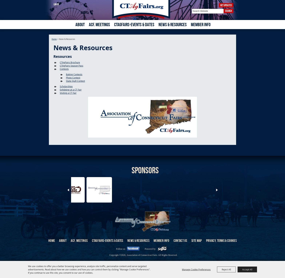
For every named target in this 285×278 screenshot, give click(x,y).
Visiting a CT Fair (68, 92)
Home (54, 39)
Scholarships (66, 86)
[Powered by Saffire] (162, 249)
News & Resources (172, 24)
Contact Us (180, 241)
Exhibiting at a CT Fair (71, 89)
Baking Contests (74, 74)
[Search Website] (208, 11)
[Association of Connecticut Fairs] (142, 9)
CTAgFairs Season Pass (71, 65)
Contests (64, 68)
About (80, 24)
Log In (56, 4)
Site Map (196, 241)
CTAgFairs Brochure (70, 62)
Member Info (200, 24)
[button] (142, 118)
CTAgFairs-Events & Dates (134, 24)
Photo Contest (73, 77)
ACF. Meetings (99, 24)
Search (228, 10)
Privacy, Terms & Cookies (221, 241)
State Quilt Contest (75, 80)
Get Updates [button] (226, 5)
